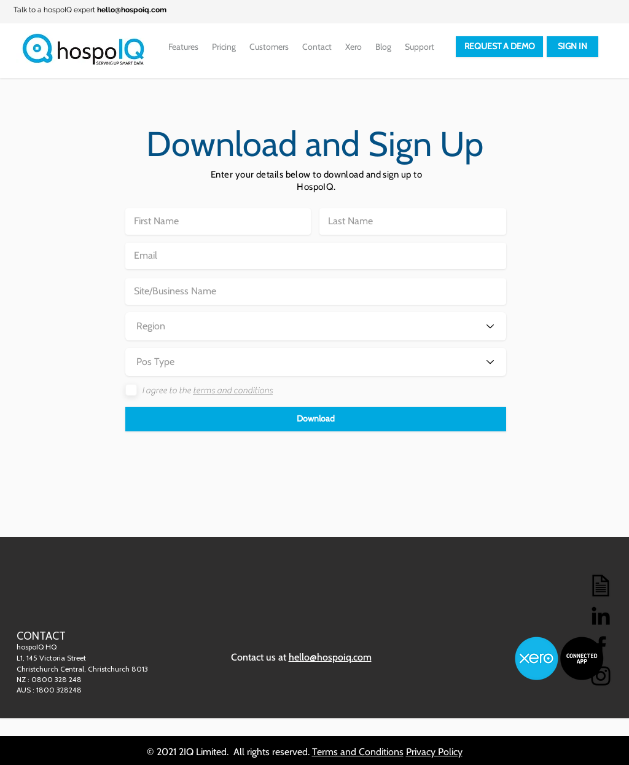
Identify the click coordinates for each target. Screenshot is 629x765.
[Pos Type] (315, 362)
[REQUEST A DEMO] (499, 46)
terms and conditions (233, 390)
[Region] (315, 326)
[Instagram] (601, 676)
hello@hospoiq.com (131, 10)
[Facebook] (601, 646)
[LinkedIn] (601, 616)
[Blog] (601, 585)
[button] (315, 419)
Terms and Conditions (358, 752)
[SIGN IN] (572, 46)
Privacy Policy (434, 752)
